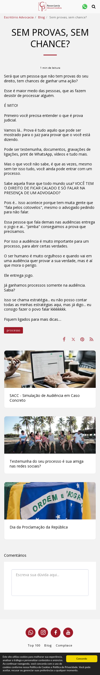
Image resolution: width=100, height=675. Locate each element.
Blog (41, 17)
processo (13, 330)
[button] (5, 6)
